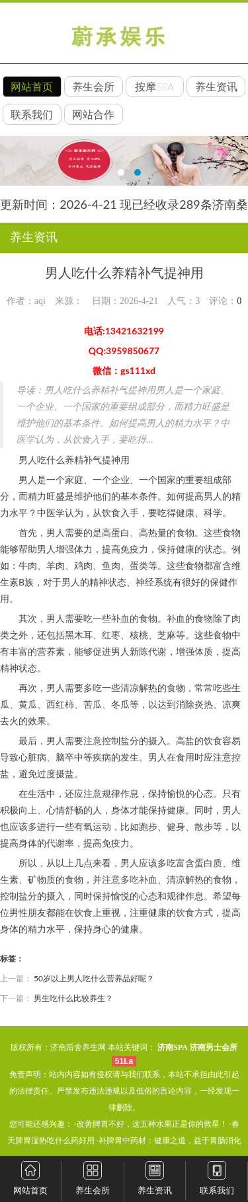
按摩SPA (154, 86)
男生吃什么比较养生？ (73, 998)
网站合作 (93, 114)
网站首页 (32, 86)
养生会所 (93, 86)
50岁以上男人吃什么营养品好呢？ (94, 978)
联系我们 (32, 114)
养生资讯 (216, 86)
